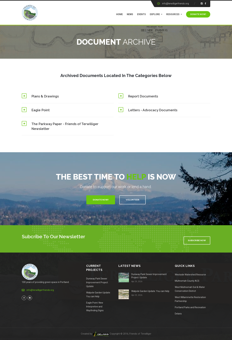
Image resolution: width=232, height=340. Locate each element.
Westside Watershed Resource (190, 274)
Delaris (178, 313)
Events (141, 14)
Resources (172, 14)
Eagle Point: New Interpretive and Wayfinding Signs (95, 306)
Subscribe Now (197, 240)
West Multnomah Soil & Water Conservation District (190, 289)
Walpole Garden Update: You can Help (98, 294)
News (130, 14)
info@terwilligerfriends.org (175, 3)
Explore (155, 14)
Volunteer (132, 200)
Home (119, 14)
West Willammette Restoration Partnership (190, 299)
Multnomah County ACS (187, 281)
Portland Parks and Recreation (190, 307)
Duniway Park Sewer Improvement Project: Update (97, 282)
